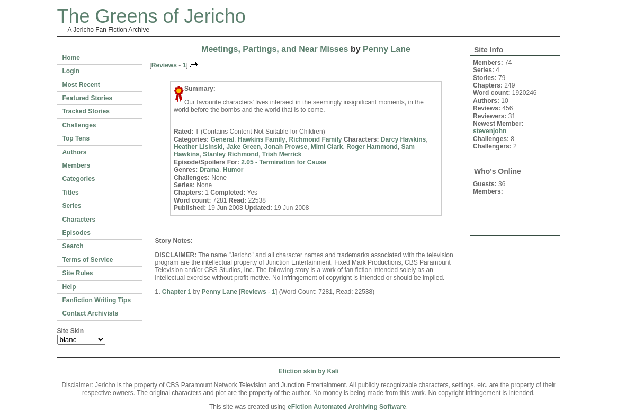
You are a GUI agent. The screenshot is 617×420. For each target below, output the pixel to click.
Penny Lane (386, 49)
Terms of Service (87, 260)
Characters (79, 219)
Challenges (79, 125)
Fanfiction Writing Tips (96, 300)
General (222, 139)
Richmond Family (315, 139)
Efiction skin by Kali (308, 371)
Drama (209, 169)
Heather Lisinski (198, 147)
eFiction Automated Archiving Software (347, 406)
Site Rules (77, 273)
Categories (78, 178)
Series (72, 205)
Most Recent (81, 85)
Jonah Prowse (285, 147)
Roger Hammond (372, 147)
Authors (74, 152)
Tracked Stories (86, 111)
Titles (70, 192)
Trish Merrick (282, 154)
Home (71, 58)
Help (69, 287)
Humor (233, 169)
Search (73, 246)
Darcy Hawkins (403, 139)
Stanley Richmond (230, 154)
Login (71, 71)
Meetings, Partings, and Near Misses (274, 49)
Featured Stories (87, 98)
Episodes (76, 233)
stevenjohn (489, 131)
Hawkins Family (261, 139)
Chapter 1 (176, 291)
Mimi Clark (327, 147)
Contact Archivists (90, 313)
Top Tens (76, 138)
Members (76, 165)
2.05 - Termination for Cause (283, 162)
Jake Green (243, 147)
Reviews (164, 65)
